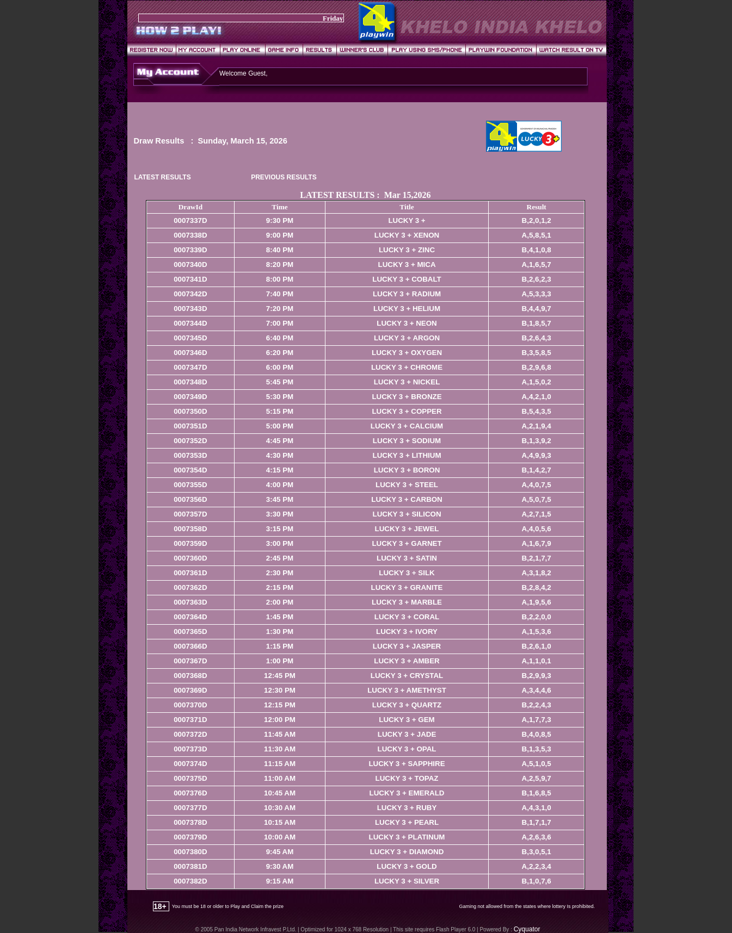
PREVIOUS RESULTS (283, 177)
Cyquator (527, 929)
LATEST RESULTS (162, 177)
